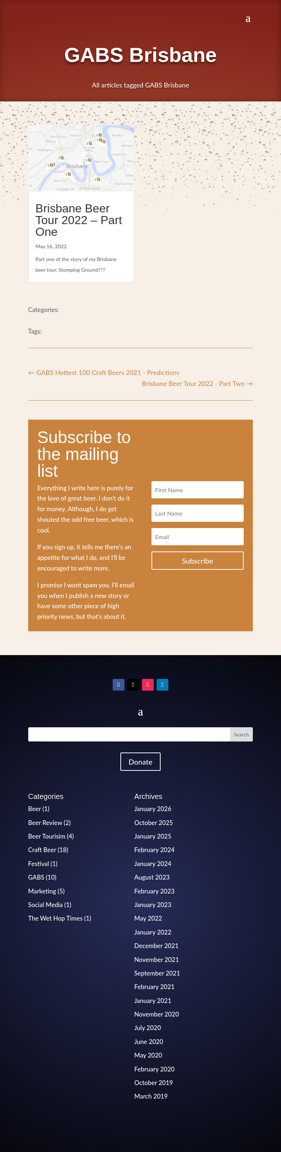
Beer (34, 809)
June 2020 (148, 1041)
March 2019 (151, 1096)
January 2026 (152, 809)
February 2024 (154, 850)
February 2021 (154, 987)
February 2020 (154, 1069)
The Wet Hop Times (55, 918)
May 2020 (148, 1055)
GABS (36, 877)
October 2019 (153, 1082)
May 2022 (148, 918)
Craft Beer (42, 850)
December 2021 (156, 946)
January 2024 (152, 863)
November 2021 (156, 959)
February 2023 (154, 891)
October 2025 (153, 822)
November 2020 (156, 1014)
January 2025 (152, 836)
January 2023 (152, 904)
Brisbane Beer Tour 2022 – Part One (78, 220)
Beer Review (45, 822)
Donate (140, 761)
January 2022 (152, 932)
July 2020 (147, 1028)
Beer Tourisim (46, 836)
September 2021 (157, 973)
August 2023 (152, 877)
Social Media (45, 904)
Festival (38, 863)
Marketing (42, 891)
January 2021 (152, 1000)
